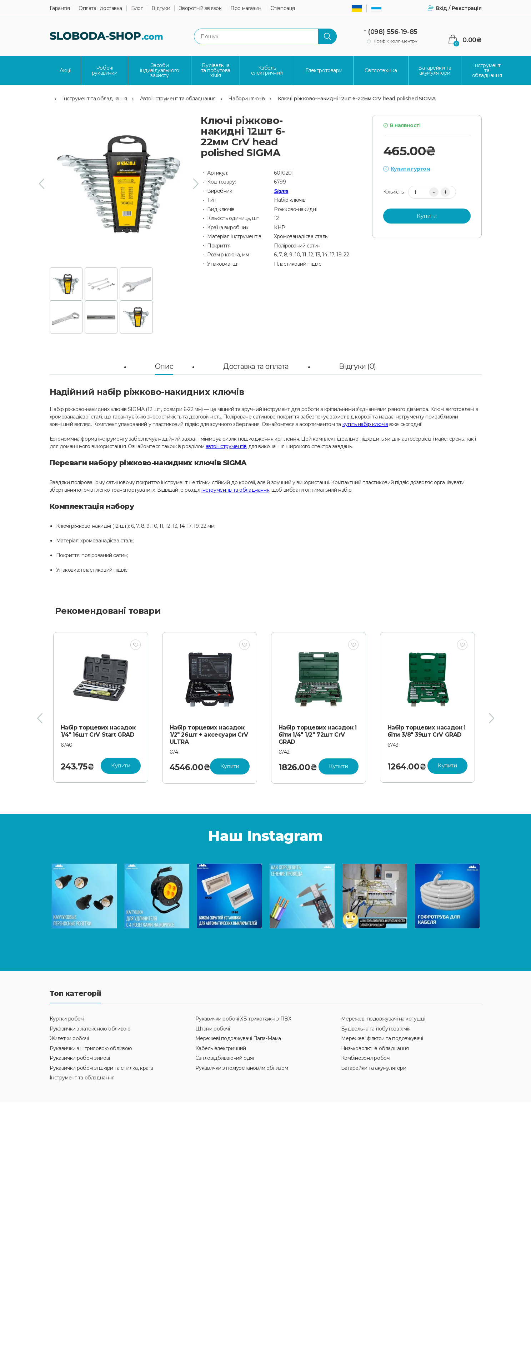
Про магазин (245, 8)
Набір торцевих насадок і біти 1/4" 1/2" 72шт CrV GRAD (426, 734)
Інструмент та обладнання (94, 98)
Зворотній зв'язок (200, 8)
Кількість (393, 192)
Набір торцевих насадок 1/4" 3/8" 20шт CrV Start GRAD (98, 734)
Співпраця (282, 8)
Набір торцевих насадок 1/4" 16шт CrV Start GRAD (207, 731)
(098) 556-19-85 (392, 32)
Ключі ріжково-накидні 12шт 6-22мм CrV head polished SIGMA (357, 98)
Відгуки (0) (357, 366)
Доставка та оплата (256, 366)
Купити (427, 215)
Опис (164, 366)
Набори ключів (246, 98)
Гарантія (60, 8)
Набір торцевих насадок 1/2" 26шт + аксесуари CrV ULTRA (318, 734)
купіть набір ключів (365, 424)
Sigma (281, 191)
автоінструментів (226, 446)
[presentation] (41, 184)
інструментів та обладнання (235, 490)
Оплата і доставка (100, 8)
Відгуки (160, 8)
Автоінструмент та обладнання (178, 98)
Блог (136, 8)
